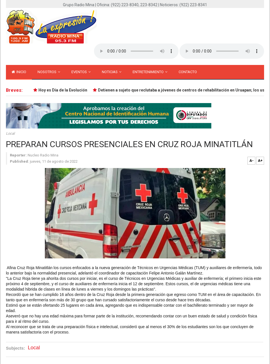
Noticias (111, 72)
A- (251, 160)
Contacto (188, 72)
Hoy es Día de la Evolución (63, 90)
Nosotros (49, 72)
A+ (260, 160)
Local (10, 133)
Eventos (81, 72)
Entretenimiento (150, 72)
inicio (19, 72)
